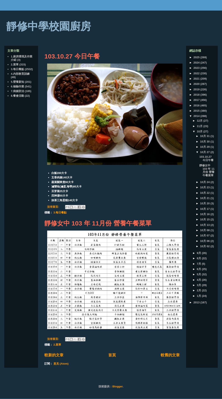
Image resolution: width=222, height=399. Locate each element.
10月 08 (205, 230)
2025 (196, 57)
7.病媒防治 (17, 91)
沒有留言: (53, 206)
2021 (196, 78)
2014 (196, 116)
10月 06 (205, 241)
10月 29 (205, 146)
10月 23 (205, 187)
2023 (196, 67)
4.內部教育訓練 (20, 73)
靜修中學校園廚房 (48, 26)
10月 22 (205, 192)
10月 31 (205, 136)
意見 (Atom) (61, 363)
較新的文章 (53, 355)
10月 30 (205, 141)
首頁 (112, 355)
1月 (199, 295)
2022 (196, 73)
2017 (196, 100)
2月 (199, 290)
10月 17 (205, 208)
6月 (199, 269)
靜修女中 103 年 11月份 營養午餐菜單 (98, 223)
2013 (196, 302)
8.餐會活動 (17, 95)
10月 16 (205, 214)
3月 (199, 285)
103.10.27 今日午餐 (72, 56)
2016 (196, 105)
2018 (196, 94)
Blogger (117, 386)
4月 (199, 279)
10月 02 (205, 246)
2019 (196, 89)
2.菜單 (57, 344)
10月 (200, 131)
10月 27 (205, 152)
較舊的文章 (170, 355)
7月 (199, 263)
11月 (200, 126)
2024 (196, 62)
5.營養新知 (17, 81)
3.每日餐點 (60, 212)
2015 (196, 110)
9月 (199, 253)
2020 (196, 84)
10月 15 (205, 219)
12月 (200, 120)
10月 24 (205, 182)
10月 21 (205, 198)
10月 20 (205, 203)
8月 (199, 258)
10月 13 (205, 225)
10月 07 (205, 235)
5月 (199, 274)
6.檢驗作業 (17, 86)
